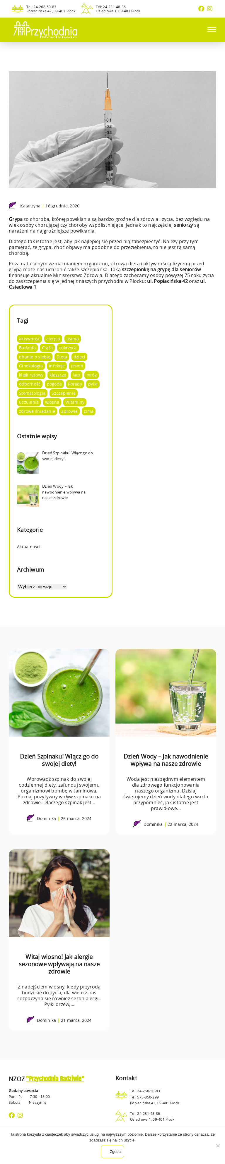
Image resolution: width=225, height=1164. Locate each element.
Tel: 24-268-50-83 (41, 6)
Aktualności (28, 546)
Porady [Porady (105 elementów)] (75, 384)
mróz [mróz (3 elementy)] (91, 375)
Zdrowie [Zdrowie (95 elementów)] (69, 411)
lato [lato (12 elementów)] (76, 375)
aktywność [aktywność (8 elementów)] (29, 338)
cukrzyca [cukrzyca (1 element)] (68, 347)
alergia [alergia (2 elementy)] (53, 338)
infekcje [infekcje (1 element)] (57, 366)
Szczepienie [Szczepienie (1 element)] (64, 393)
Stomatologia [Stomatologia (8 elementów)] (32, 393)
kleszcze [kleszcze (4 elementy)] (58, 375)
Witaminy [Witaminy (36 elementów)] (74, 402)
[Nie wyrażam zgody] (218, 1145)
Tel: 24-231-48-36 (111, 6)
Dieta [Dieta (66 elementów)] (62, 357)
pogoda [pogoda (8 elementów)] (54, 384)
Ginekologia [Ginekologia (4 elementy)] (31, 366)
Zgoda (115, 1151)
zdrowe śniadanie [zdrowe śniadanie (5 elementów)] (37, 411)
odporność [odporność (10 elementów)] (29, 384)
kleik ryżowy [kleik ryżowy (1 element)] (31, 375)
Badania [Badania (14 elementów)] (27, 347)
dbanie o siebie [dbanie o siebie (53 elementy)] (34, 357)
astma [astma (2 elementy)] (73, 338)
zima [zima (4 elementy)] (88, 411)
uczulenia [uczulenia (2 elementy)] (29, 402)
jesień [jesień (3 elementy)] (77, 366)
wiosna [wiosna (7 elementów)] (52, 402)
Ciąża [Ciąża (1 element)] (47, 347)
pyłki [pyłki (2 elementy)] (93, 384)
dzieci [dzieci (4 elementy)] (80, 357)
